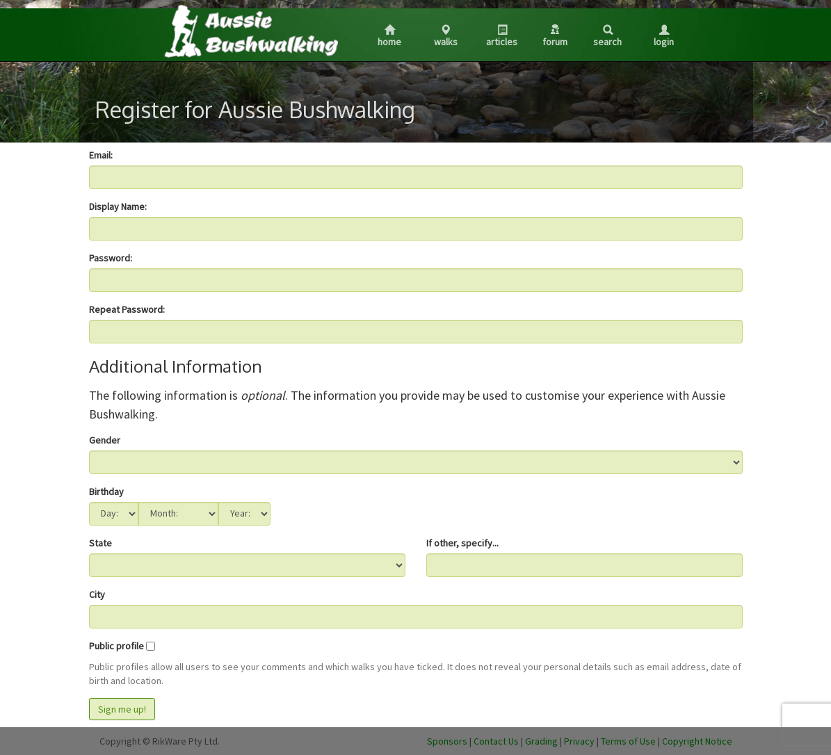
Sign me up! (122, 709)
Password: (110, 258)
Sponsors (447, 741)
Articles (501, 36)
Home (389, 36)
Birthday (106, 491)
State (100, 543)
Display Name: (118, 206)
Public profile (116, 646)
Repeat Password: (127, 309)
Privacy (579, 741)
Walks (446, 36)
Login (664, 36)
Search (607, 36)
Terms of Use (628, 741)
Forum (554, 36)
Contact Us (496, 741)
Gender (104, 440)
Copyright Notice (697, 741)
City (97, 594)
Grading (541, 741)
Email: (101, 155)
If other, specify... (462, 543)
